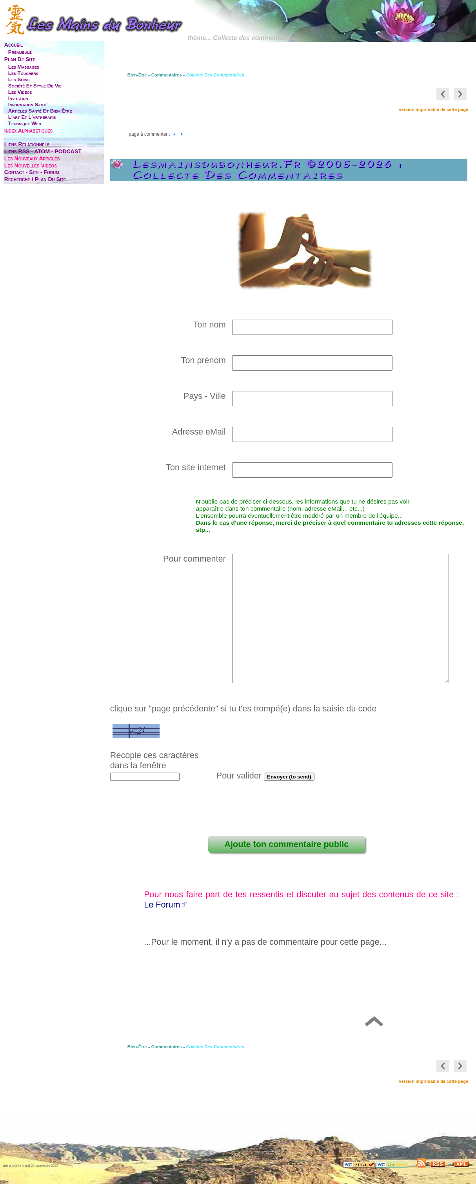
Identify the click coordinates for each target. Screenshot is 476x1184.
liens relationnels (27, 144)
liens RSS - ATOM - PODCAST (43, 151)
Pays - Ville (205, 396)
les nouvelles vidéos (30, 165)
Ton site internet (197, 467)
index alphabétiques (28, 130)
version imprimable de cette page (433, 109)
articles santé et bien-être (40, 111)
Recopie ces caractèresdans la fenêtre (154, 760)
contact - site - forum (31, 172)
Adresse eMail (200, 431)
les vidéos (20, 92)
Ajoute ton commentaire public (286, 844)
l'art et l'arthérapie (32, 117)
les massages (23, 67)
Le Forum (162, 904)
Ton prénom (204, 360)
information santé (28, 104)
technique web (24, 123)
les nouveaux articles (32, 158)
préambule (20, 52)
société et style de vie (35, 86)
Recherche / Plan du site (35, 179)
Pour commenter (195, 559)
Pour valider (239, 775)
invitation (18, 98)
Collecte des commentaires (215, 75)
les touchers (23, 73)
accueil (13, 45)
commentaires (166, 75)
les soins (19, 79)
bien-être (137, 75)
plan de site (19, 59)
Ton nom (210, 324)
